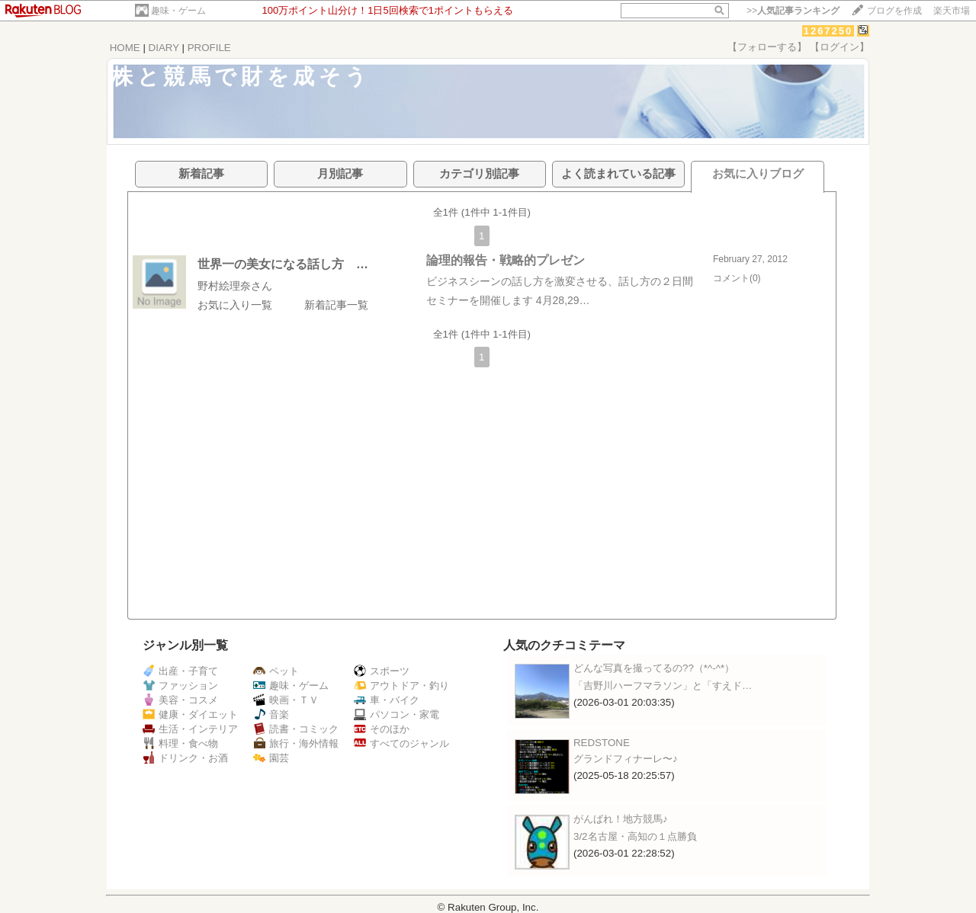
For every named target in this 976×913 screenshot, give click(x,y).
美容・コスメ (180, 700)
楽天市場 (951, 10)
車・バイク (386, 700)
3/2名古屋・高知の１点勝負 (635, 836)
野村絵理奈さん (234, 286)
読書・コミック (296, 729)
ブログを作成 (894, 10)
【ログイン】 (839, 47)
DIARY (164, 47)
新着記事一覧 (336, 305)
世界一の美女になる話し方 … (282, 264)
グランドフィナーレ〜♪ (625, 758)
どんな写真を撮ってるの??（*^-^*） (653, 668)
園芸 (271, 758)
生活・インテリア (190, 729)
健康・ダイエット (190, 714)
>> (793, 10)
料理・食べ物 (180, 743)
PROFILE (209, 47)
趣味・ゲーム (178, 10)
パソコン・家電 (396, 714)
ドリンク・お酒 (185, 758)
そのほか (381, 729)
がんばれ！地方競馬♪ (620, 819)
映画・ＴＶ (286, 700)
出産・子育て (180, 671)
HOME (125, 47)
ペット (276, 671)
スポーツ (381, 671)
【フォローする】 (767, 47)
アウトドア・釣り (401, 685)
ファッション (180, 685)
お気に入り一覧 (234, 305)
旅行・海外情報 (296, 743)
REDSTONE (601, 742)
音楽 (271, 714)
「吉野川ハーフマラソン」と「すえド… (662, 685)
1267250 (828, 31)
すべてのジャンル (401, 743)
